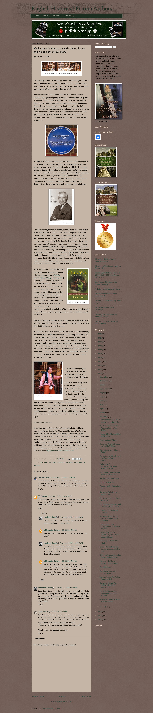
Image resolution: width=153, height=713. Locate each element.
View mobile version (61, 701)
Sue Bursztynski (44, 477)
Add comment (40, 639)
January (103, 607)
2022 (100, 346)
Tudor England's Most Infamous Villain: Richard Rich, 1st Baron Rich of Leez (107, 275)
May (102, 405)
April (102, 409)
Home (36, 16)
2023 (100, 342)
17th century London (65, 462)
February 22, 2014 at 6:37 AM (60, 496)
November (104, 381)
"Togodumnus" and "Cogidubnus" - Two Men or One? (110, 527)
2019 (100, 354)
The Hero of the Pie (107, 482)
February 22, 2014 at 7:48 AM (71, 543)
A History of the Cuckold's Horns (107, 289)
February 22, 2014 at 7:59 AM (65, 561)
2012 (100, 616)
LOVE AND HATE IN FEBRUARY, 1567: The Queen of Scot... (109, 535)
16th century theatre (48, 462)
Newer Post (38, 696)
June (102, 401)
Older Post (85, 696)
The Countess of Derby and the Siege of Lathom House (110, 458)
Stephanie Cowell (50, 517)
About (45, 16)
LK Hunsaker (43, 496)
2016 (100, 366)
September (104, 389)
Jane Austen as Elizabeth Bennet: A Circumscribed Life (110, 549)
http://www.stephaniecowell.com (60, 451)
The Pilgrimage (105, 567)
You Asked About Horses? (109, 478)
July (102, 397)
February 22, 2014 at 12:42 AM (64, 477)
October (103, 385)
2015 (100, 370)
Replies (44, 513)
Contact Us (56, 16)
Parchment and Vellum (108, 440)
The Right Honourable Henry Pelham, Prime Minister (108, 593)
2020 (100, 350)
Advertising (68, 16)
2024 (100, 338)
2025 (100, 334)
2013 (100, 612)
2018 (100, 358)
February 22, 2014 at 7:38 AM (65, 530)
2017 (100, 362)
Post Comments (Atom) (51, 708)
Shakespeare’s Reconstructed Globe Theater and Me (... (108, 466)
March (102, 413)
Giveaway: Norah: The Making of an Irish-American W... (108, 585)
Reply (40, 489)
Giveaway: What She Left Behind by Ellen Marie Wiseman (109, 518)
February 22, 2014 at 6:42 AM (71, 517)
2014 (100, 374)
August (103, 393)
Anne (40, 612)
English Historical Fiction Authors (72, 8)
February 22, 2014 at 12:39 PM (55, 612)
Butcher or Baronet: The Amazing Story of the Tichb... (109, 428)
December (104, 377)
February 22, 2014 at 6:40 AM (66, 588)
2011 (100, 620)
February (104, 417)
